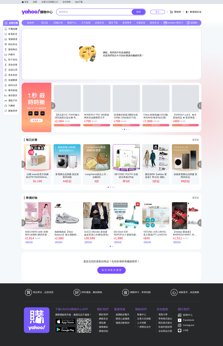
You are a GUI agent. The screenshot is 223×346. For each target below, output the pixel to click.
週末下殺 (113, 22)
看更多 (195, 140)
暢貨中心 (72, 22)
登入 (157, 12)
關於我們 (103, 314)
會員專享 (127, 22)
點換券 (30, 22)
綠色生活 (154, 22)
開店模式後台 (165, 323)
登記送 (44, 22)
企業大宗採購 (144, 318)
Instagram (188, 325)
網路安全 (103, 318)
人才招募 (141, 323)
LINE (186, 330)
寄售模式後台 (165, 318)
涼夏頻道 (140, 22)
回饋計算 (58, 22)
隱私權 (102, 323)
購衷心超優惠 (122, 318)
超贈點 (192, 22)
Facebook (188, 320)
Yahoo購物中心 (37, 12)
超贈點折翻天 (122, 314)
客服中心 (141, 314)
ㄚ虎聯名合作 (144, 327)
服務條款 (103, 327)
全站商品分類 (165, 331)
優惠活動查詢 (122, 323)
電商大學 (163, 314)
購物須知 (103, 331)
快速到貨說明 (165, 327)
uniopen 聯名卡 (173, 22)
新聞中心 (188, 315)
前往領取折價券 (112, 270)
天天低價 (85, 22)
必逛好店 (99, 22)
